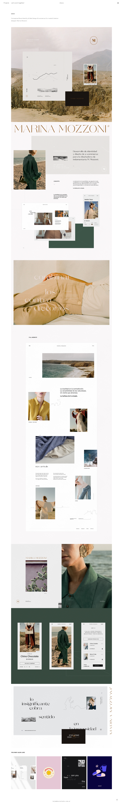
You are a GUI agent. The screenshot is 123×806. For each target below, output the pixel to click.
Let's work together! (17, 3)
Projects (6, 3)
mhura (62, 3)
